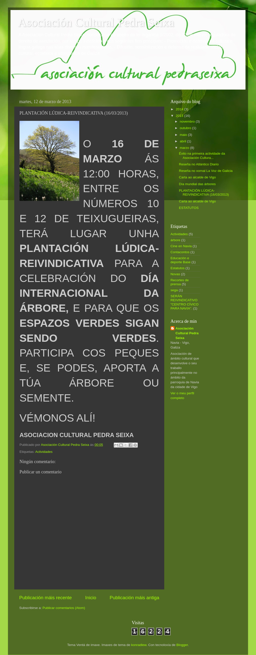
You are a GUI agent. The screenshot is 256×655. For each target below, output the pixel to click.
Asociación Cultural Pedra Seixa (96, 22)
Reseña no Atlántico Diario (199, 164)
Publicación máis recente (45, 597)
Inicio (90, 597)
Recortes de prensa (179, 282)
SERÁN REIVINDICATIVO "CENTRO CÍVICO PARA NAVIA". (184, 302)
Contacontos (180, 252)
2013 (180, 116)
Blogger (182, 645)
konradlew (138, 645)
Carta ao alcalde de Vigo (197, 177)
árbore (175, 240)
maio (184, 135)
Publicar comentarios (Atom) (63, 608)
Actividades (43, 452)
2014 (180, 109)
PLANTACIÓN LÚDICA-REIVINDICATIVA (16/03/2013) (204, 192)
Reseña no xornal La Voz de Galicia (206, 171)
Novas (175, 274)
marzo (185, 148)
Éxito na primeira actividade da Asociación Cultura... (202, 155)
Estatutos (177, 268)
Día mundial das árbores (197, 184)
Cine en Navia (181, 246)
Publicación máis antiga (134, 597)
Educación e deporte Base (180, 260)
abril (183, 141)
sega (174, 290)
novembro (188, 121)
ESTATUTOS (189, 208)
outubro (186, 128)
